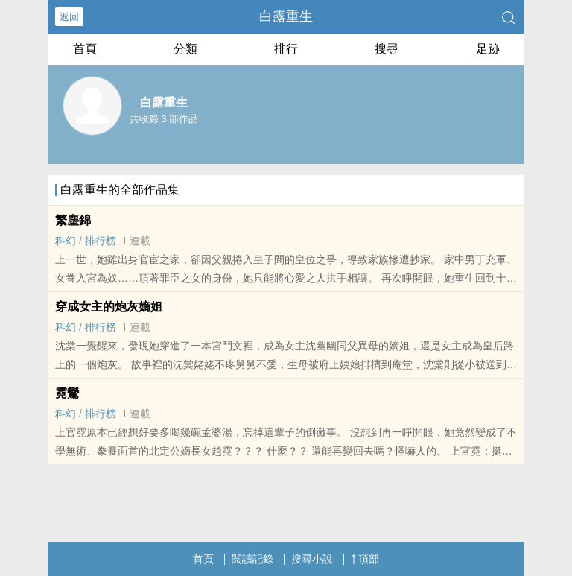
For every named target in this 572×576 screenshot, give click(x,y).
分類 (185, 48)
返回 (69, 16)
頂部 (365, 559)
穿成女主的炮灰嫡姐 (108, 306)
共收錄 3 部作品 (164, 118)
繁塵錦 (73, 220)
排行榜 (100, 241)
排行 (286, 48)
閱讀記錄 (252, 559)
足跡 (488, 48)
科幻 (65, 241)
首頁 (85, 48)
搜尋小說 (312, 559)
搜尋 (386, 48)
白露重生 (286, 16)
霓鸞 (67, 393)
